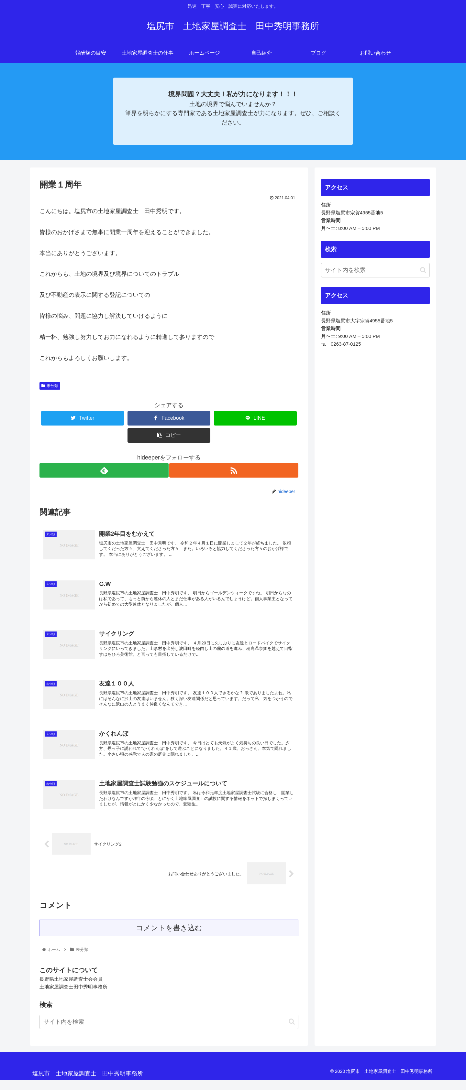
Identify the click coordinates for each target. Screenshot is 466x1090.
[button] (291, 1031)
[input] (168, 1032)
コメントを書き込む (169, 938)
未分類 (49, 385)
